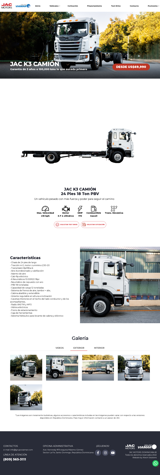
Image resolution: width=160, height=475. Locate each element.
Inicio (37, 6)
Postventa (152, 6)
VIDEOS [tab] (60, 348)
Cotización (73, 6)
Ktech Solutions (150, 457)
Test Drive (116, 6)
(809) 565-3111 (14, 459)
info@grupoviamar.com (21, 450)
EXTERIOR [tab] (78, 348)
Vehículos (54, 6)
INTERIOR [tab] (99, 348)
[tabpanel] (80, 382)
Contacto (134, 6)
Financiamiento (94, 6)
